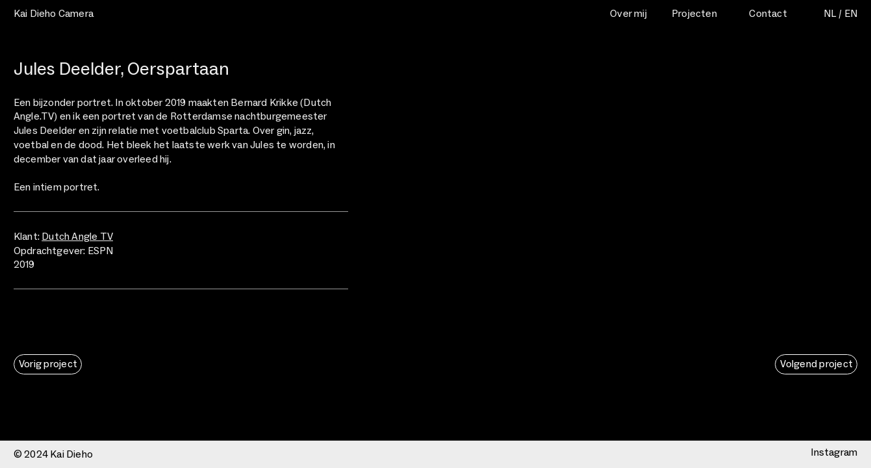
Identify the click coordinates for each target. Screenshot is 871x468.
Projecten (694, 13)
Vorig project (48, 364)
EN (850, 13)
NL (830, 13)
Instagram (834, 452)
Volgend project (816, 364)
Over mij (628, 13)
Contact (768, 13)
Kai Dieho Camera (54, 13)
